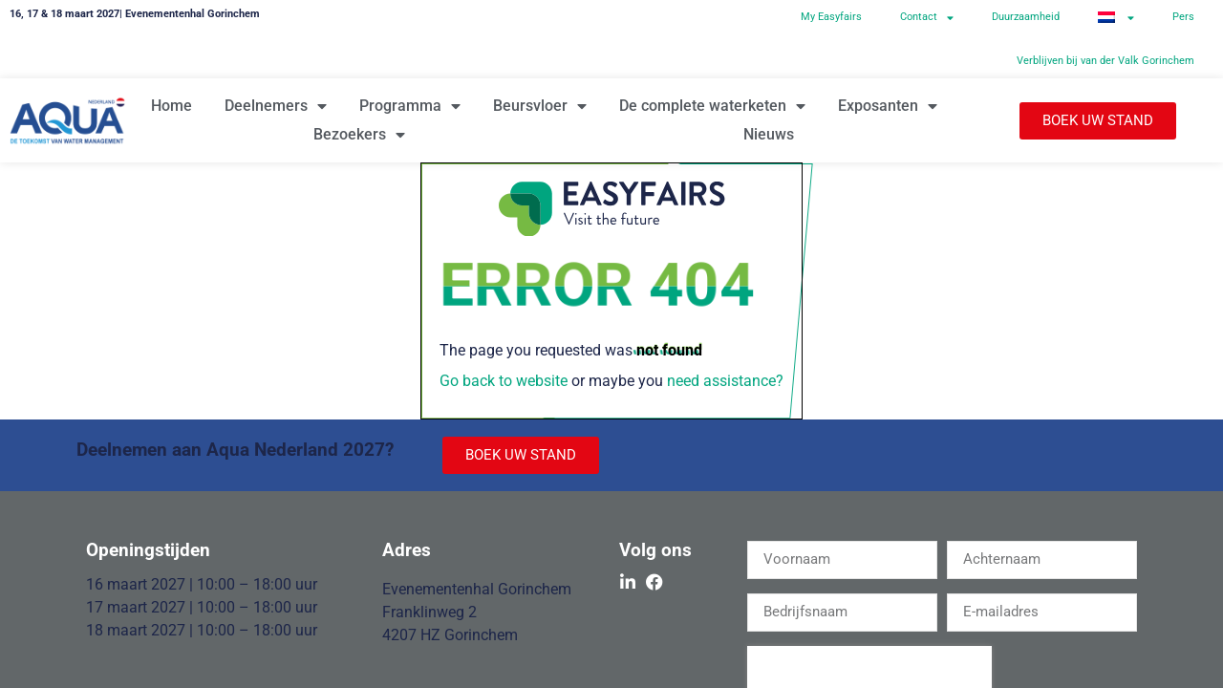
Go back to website (504, 381)
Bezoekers (359, 134)
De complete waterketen (712, 106)
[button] (1097, 121)
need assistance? (725, 381)
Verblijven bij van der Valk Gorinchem (1105, 60)
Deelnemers (276, 106)
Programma (410, 106)
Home (171, 106)
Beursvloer (540, 106)
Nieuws (768, 134)
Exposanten (887, 106)
